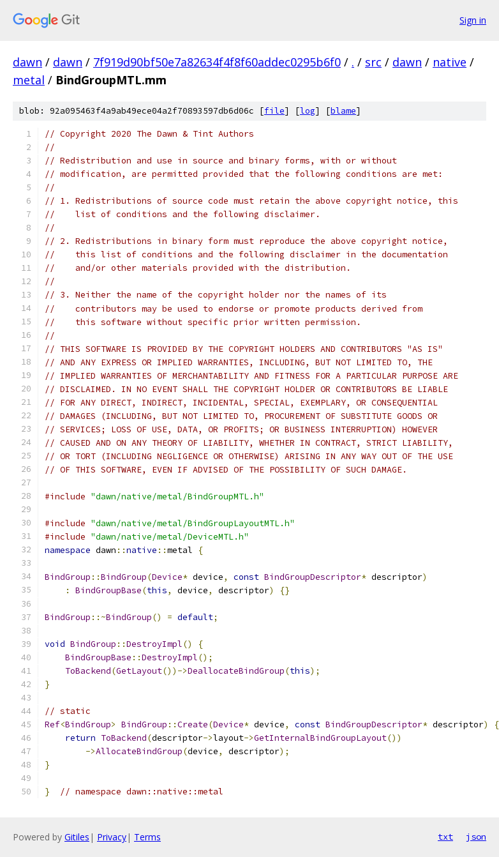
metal (29, 79)
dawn (27, 62)
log (307, 110)
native (449, 62)
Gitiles (76, 837)
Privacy (111, 837)
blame (343, 110)
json (476, 836)
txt (445, 836)
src (373, 62)
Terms (147, 837)
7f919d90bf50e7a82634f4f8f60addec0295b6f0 (217, 62)
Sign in (472, 20)
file (274, 110)
